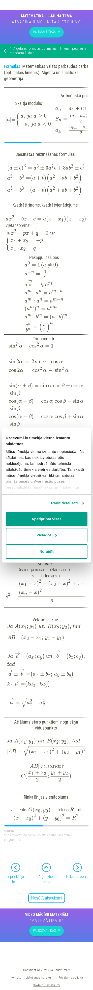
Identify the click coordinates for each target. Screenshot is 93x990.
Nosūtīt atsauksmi (46, 898)
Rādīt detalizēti (64, 503)
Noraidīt (46, 551)
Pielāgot (46, 535)
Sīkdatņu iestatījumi (46, 985)
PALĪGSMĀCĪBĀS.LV (46, 32)
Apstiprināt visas (46, 519)
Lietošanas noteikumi (40, 977)
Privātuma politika (71, 977)
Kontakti (16, 977)
